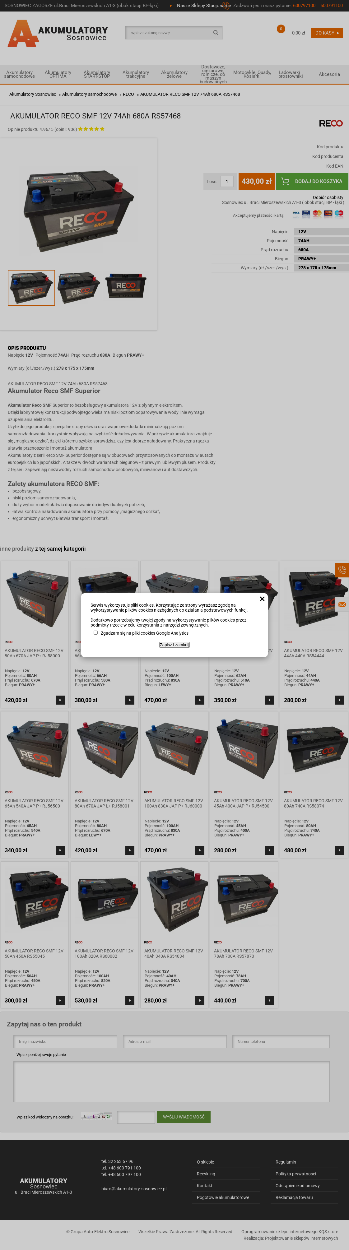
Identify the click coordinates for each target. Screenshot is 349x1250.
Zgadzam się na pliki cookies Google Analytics (144, 633)
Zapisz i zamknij (174, 644)
